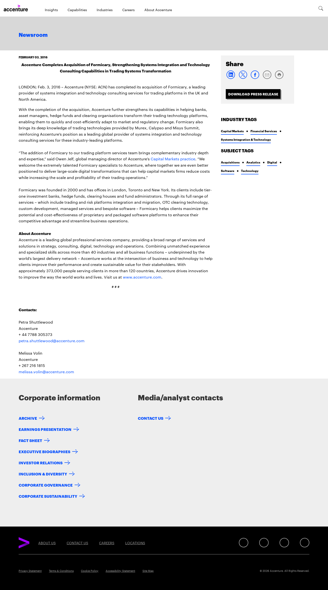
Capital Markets (232, 131)
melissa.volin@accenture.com (46, 371)
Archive (28, 418)
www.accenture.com (142, 276)
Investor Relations (40, 462)
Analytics (253, 162)
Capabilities (77, 9)
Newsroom (33, 35)
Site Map (148, 571)
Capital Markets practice (173, 158)
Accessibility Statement (120, 571)
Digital (272, 162)
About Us (47, 542)
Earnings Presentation (45, 429)
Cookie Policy (89, 571)
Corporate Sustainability (48, 496)
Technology (249, 171)
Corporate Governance (46, 485)
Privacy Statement (30, 571)
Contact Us (150, 418)
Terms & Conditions (61, 571)
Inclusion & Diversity (43, 473)
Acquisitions (230, 162)
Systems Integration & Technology (246, 139)
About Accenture (158, 9)
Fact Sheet (30, 440)
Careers (128, 9)
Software (227, 171)
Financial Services (263, 131)
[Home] (16, 8)
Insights (51, 9)
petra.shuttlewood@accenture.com (52, 340)
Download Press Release (253, 94)
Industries (105, 9)
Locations (135, 542)
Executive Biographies (44, 451)
